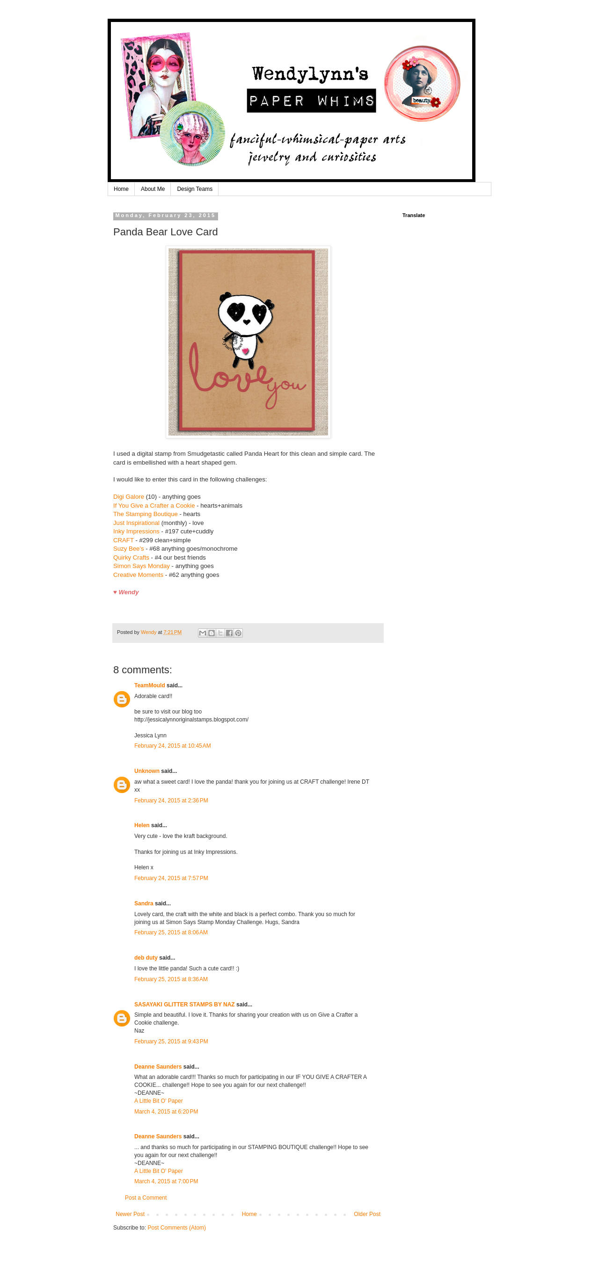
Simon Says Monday (141, 565)
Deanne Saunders (158, 1066)
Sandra (143, 903)
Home (121, 189)
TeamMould (149, 685)
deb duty (146, 957)
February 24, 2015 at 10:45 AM (172, 746)
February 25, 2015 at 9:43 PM (171, 1041)
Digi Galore (128, 496)
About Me (153, 189)
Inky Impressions (136, 531)
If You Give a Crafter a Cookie (154, 505)
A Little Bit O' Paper (158, 1101)
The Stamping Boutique (145, 513)
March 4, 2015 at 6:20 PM (166, 1111)
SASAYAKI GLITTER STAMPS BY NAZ (184, 1004)
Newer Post (130, 1214)
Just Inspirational (136, 522)
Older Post (367, 1214)
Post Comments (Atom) (176, 1227)
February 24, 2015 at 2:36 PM (171, 800)
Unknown (147, 771)
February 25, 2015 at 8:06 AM (171, 932)
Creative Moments (138, 574)
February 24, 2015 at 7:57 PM (171, 878)
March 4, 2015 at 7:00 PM (166, 1181)
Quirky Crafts (131, 557)
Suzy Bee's (128, 548)
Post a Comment (146, 1197)
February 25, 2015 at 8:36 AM (171, 979)
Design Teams (194, 189)
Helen (142, 825)
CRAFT (123, 540)
